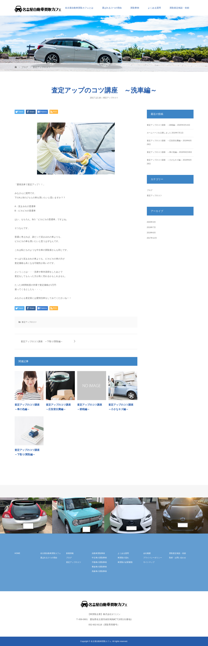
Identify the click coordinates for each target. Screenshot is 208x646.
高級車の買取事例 (99, 571)
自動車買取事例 (98, 553)
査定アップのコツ (110, 98)
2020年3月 (151, 222)
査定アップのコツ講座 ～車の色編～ (163, 152)
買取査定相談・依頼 (179, 8)
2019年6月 (151, 233)
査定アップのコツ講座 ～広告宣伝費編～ (164, 140)
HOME (17, 553)
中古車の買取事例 (99, 558)
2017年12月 (152, 238)
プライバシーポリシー (152, 558)
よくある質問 (154, 8)
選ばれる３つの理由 (112, 8)
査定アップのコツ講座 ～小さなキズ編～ (164, 160)
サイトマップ (148, 562)
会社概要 (147, 553)
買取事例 (134, 8)
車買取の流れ (123, 558)
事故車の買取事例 (99, 567)
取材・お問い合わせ (177, 558)
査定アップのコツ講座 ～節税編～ (162, 125)
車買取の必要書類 (125, 562)
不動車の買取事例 (99, 562)
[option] (26, 515)
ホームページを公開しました (159, 133)
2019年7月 (151, 227)
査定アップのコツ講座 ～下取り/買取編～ (42, 341)
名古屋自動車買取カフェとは (79, 8)
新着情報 (70, 553)
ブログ (149, 190)
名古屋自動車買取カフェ (50, 553)
